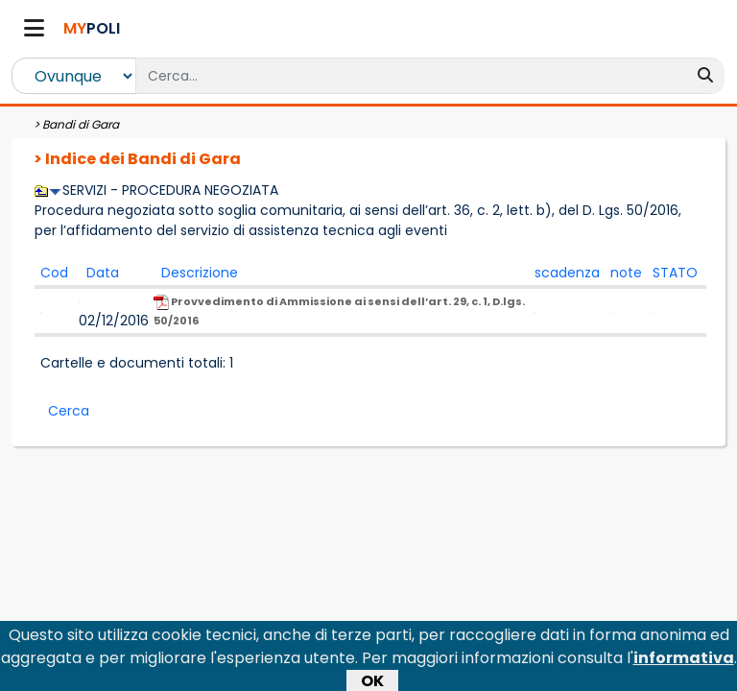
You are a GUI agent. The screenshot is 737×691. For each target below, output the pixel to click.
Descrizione (199, 272)
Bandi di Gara (80, 124)
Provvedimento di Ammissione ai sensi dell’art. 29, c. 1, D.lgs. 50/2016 (339, 311)
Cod (54, 272)
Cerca (68, 410)
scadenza (567, 272)
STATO (675, 272)
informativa (683, 661)
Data (102, 272)
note (626, 272)
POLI (91, 28)
